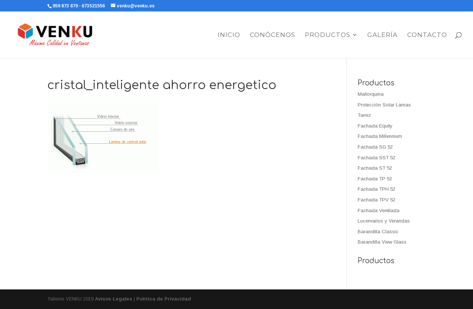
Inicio (229, 35)
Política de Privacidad (163, 299)
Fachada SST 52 (376, 157)
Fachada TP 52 (375, 178)
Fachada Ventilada (378, 210)
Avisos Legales (113, 299)
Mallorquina (371, 94)
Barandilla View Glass (382, 242)
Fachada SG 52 (375, 147)
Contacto (427, 35)
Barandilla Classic (378, 231)
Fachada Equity (375, 126)
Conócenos (272, 35)
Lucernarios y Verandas (384, 221)
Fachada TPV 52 (376, 200)
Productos (327, 35)
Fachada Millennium (380, 136)
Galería (382, 35)
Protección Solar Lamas (384, 105)
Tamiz (364, 115)
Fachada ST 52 (375, 168)
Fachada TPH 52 (376, 189)
